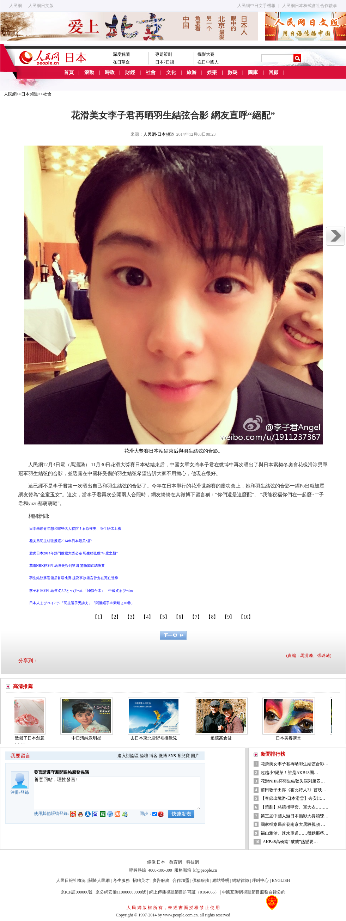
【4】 (147, 617)
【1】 (98, 617)
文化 (171, 72)
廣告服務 (160, 880)
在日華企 (121, 62)
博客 (153, 755)
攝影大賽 (206, 54)
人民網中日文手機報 (256, 5)
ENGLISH (281, 880)
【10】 (245, 617)
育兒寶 (183, 755)
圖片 (195, 755)
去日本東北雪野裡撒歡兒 (156, 738)
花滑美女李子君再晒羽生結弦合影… (294, 763)
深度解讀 (121, 54)
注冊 (15, 792)
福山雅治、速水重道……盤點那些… (294, 833)
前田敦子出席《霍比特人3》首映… (293, 789)
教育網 (175, 862)
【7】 (196, 617)
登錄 (24, 792)
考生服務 (121, 880)
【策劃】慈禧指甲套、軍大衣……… (294, 807)
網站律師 (240, 880)
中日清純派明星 (88, 738)
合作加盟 (180, 880)
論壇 (144, 755)
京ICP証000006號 (77, 892)
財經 (130, 72)
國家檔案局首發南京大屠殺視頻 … (293, 824)
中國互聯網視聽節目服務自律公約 (253, 892)
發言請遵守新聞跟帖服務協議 (61, 772)
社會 (151, 72)
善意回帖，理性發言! (117, 793)
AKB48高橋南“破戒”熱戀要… (290, 841)
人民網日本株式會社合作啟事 (309, 5)
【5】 (163, 617)
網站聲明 (220, 880)
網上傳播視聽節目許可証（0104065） (184, 892)
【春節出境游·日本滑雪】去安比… (293, 798)
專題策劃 (163, 54)
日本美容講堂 (290, 738)
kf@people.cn (205, 870)
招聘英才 (141, 880)
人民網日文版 (41, 5)
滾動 (89, 72)
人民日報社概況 (71, 880)
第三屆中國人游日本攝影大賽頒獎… (294, 815)
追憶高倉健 (223, 738)
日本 (161, 862)
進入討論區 (128, 755)
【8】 (212, 617)
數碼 (232, 72)
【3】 (131, 617)
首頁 (69, 72)
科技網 (192, 862)
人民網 (15, 5)
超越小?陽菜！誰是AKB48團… (289, 772)
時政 (110, 72)
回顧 (273, 72)
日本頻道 (29, 94)
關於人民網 (99, 880)
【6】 (180, 617)
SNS (172, 755)
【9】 (228, 617)
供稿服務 (200, 880)
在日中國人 (208, 62)
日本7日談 (164, 62)
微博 (163, 755)
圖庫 (253, 72)
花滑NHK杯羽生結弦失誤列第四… (293, 781)
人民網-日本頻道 (158, 134)
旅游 (191, 72)
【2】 (115, 617)
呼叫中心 (260, 880)
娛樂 (212, 72)
